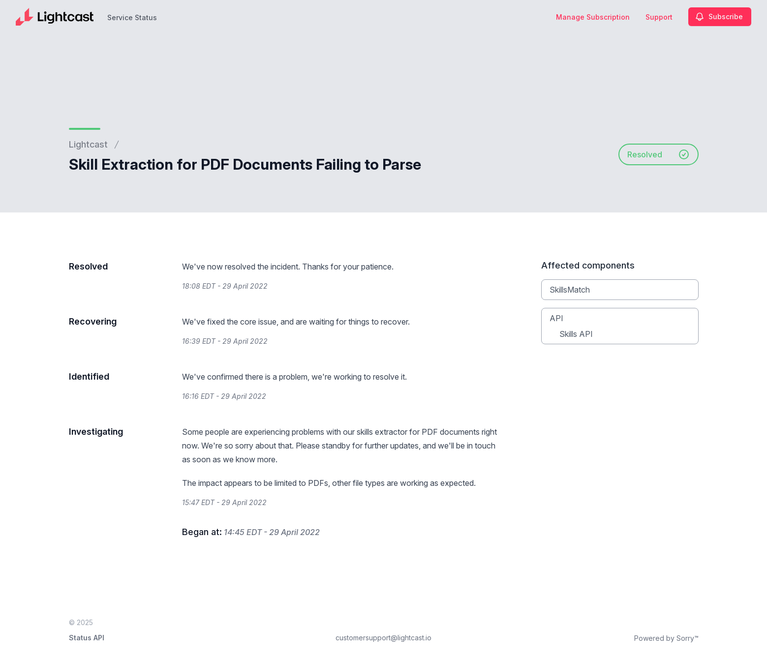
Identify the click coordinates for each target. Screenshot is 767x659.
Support (659, 17)
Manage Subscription (593, 17)
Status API (86, 637)
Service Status (132, 17)
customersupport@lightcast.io (383, 637)
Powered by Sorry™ (666, 638)
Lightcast (88, 144)
